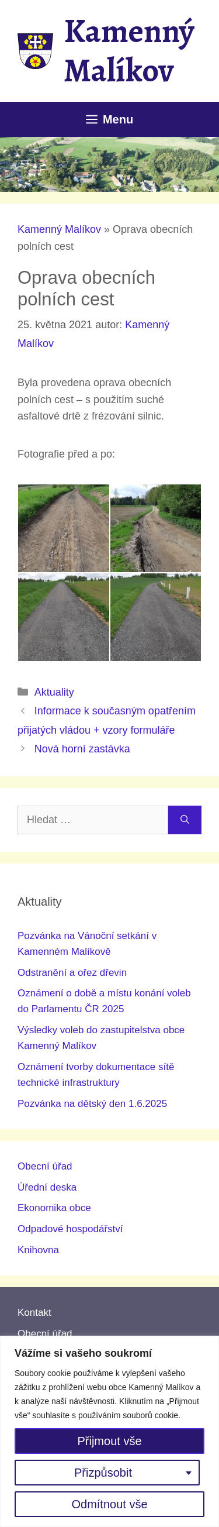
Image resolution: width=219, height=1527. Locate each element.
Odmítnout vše (109, 1504)
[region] (109, 1431)
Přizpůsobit (103, 1472)
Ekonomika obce (54, 1207)
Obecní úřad (45, 1166)
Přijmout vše (109, 1441)
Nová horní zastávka (82, 749)
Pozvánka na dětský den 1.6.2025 (92, 1103)
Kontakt (34, 1312)
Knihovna (38, 1250)
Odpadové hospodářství (70, 1228)
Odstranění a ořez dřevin (72, 972)
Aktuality (54, 692)
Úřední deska (47, 1187)
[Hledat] (184, 820)
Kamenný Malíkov (129, 50)
